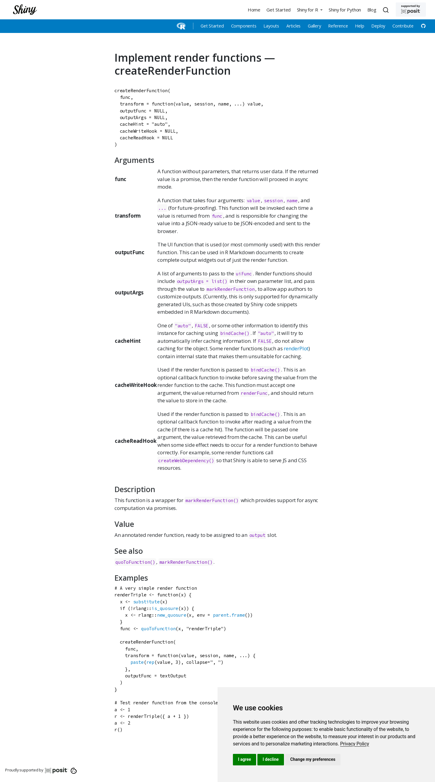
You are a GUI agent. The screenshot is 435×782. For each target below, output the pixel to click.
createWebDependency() (186, 460)
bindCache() (235, 333)
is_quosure (165, 608)
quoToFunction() (135, 562)
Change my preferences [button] (312, 759)
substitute (146, 602)
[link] (354, 744)
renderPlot (296, 348)
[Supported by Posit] (411, 9)
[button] (310, 9)
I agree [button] (244, 759)
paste (137, 662)
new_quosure (171, 615)
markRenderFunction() (212, 500)
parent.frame (229, 615)
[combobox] (387, 9)
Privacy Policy (354, 744)
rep (150, 662)
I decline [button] (271, 759)
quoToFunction (158, 628)
